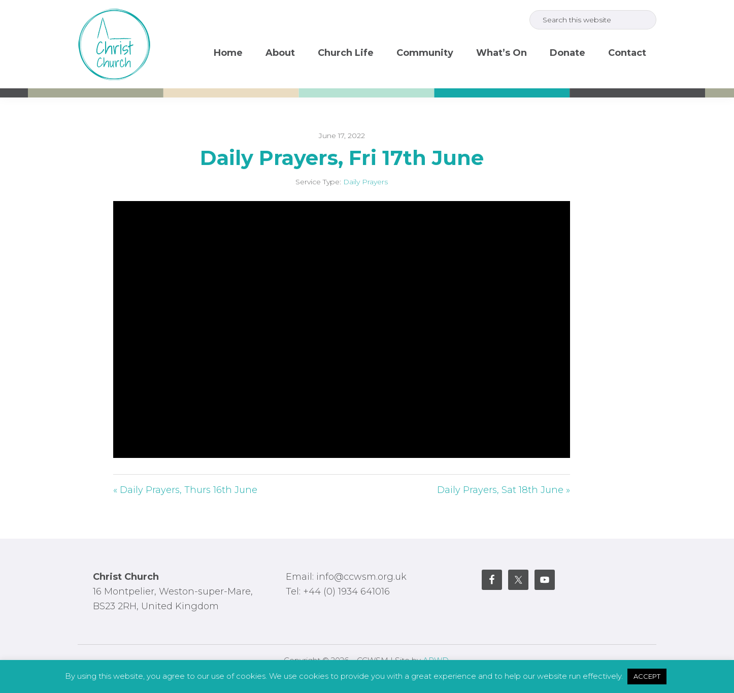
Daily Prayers (365, 181)
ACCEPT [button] (646, 676)
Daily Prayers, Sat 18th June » (503, 490)
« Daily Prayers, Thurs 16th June (185, 490)
